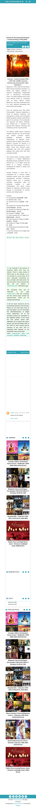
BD (14, 237)
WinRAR (16, 335)
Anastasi (12, 49)
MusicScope (16, 333)
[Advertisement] (18, 25)
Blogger (18, 805)
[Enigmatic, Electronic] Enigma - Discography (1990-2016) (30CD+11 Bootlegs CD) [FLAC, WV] (18, 491)
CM (10, 237)
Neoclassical (19, 51)
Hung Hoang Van (18, 803)
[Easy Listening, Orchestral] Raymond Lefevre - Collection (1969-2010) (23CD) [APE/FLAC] (18, 715)
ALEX (12, 412)
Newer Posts (11, 352)
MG (17, 237)
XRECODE (23, 335)
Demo (21, 237)
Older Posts (25, 352)
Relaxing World (17, 799)
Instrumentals (10, 51)
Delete (16, 418)
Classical (18, 49)
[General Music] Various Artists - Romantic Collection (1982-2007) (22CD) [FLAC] (18, 742)
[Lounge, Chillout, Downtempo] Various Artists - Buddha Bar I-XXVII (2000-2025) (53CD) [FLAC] (18, 463)
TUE (14, 42)
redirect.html (11, 293)
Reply (12, 418)
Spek (23, 333)
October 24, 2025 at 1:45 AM (21, 412)
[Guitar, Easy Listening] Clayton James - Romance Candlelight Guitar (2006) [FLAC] (18, 544)
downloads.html (12, 285)
